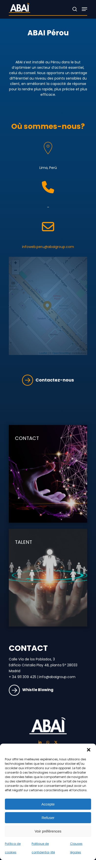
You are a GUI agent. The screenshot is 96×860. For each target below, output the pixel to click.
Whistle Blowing (31, 689)
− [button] (15, 270)
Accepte (48, 804)
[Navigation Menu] (84, 9)
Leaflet (43, 353)
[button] (88, 749)
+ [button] (15, 263)
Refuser (48, 818)
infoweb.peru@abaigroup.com (48, 246)
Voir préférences (48, 831)
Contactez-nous (48, 380)
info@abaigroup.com (57, 676)
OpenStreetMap (61, 353)
